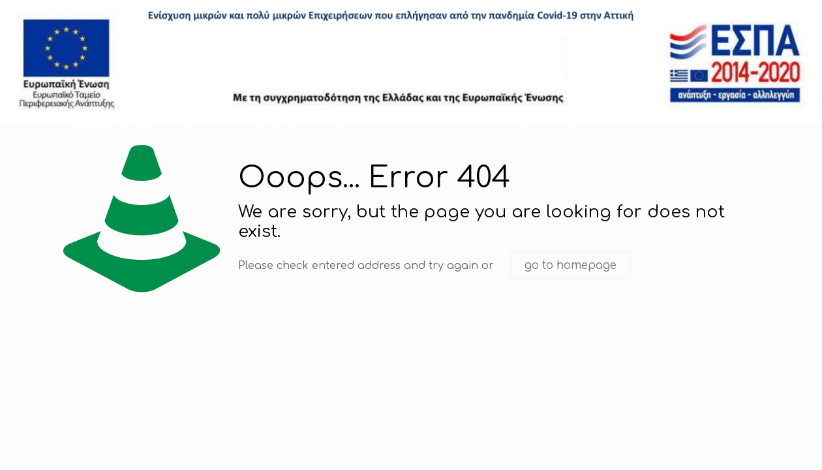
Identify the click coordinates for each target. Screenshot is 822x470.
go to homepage (570, 265)
